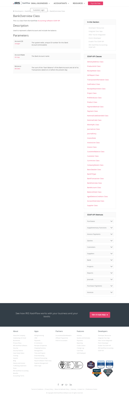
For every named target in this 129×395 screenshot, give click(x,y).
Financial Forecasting (40, 358)
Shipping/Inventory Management (40, 349)
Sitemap (73, 389)
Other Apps (37, 366)
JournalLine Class (93, 129)
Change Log (80, 348)
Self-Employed (81, 353)
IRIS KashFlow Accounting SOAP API (98, 46)
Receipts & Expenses (40, 345)
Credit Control (81, 345)
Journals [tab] (90, 279)
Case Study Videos (18, 353)
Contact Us (81, 389)
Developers (19, 11)
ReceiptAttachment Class (96, 89)
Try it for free (99, 315)
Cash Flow (80, 351)
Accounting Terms (18, 376)
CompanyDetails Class (95, 165)
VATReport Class (93, 75)
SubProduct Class (93, 84)
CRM (35, 338)
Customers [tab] (91, 247)
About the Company (19, 335)
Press (15, 368)
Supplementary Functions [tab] (96, 228)
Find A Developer (95, 38)
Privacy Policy (17, 343)
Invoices (79, 335)
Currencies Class (93, 160)
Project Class (92, 93)
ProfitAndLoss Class (94, 98)
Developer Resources (96, 28)
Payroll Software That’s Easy (42, 361)
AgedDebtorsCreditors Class (97, 196)
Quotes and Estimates (83, 338)
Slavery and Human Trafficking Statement (19, 364)
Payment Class (92, 111)
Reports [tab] (90, 273)
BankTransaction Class (95, 178)
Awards (15, 358)
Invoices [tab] (90, 292)
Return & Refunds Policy (62, 389)
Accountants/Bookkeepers (64, 335)
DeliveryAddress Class (95, 62)
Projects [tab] (90, 266)
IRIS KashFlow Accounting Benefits (20, 372)
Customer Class (93, 156)
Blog (14, 361)
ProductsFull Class (94, 66)
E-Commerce (38, 343)
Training (15, 356)
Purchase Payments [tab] (94, 286)
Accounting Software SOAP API (49, 21)
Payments (37, 340)
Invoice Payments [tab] (93, 234)
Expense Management (41, 363)
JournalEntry (91, 134)
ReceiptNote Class (93, 71)
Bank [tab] (89, 260)
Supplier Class (92, 205)
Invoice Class (92, 147)
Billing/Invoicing (39, 335)
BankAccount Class (94, 187)
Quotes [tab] (90, 241)
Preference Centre (91, 389)
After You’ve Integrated (97, 35)
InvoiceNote (91, 138)
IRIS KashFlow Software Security (20, 347)
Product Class (92, 102)
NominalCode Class (94, 120)
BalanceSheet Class (94, 192)
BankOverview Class (94, 183)
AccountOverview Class (95, 201)
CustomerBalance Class (95, 152)
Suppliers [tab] (90, 253)
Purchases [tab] (91, 221)
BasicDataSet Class (94, 169)
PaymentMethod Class (95, 107)
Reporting (80, 343)
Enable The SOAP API (96, 41)
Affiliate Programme (62, 338)
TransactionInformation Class (98, 80)
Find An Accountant (61, 340)
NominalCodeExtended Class (97, 116)
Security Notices (18, 351)
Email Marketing (39, 356)
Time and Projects (39, 353)
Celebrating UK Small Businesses (19, 339)
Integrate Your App (96, 31)
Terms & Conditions (37, 389)
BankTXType (91, 174)
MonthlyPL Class (93, 125)
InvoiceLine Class (93, 143)
